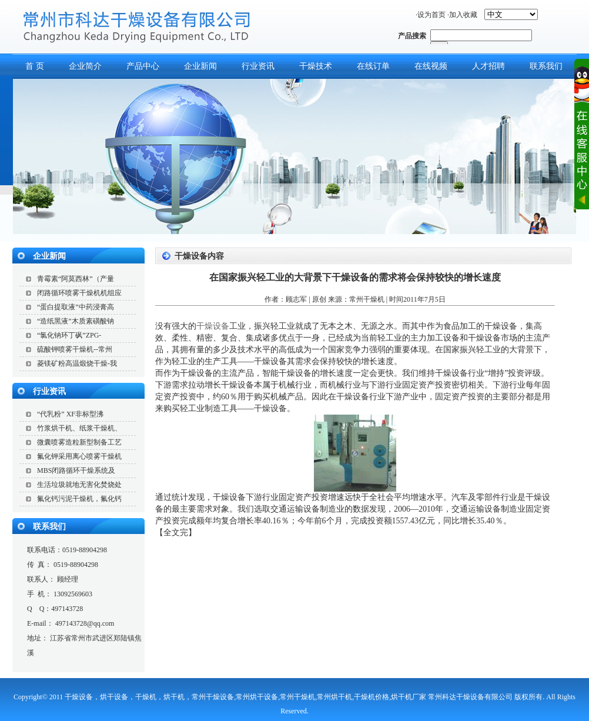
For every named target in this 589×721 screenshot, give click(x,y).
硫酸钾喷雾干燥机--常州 (74, 349)
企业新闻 (200, 66)
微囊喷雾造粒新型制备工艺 (79, 442)
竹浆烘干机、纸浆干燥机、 (79, 428)
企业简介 (85, 66)
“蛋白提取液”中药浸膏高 (75, 307)
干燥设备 (212, 326)
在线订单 (373, 66)
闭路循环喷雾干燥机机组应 (79, 293)
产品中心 (142, 66)
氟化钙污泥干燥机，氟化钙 (79, 499)
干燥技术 (315, 66)
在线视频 (430, 66)
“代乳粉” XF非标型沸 (70, 414)
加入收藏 (463, 15)
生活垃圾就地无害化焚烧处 (79, 484)
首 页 (34, 66)
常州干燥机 (366, 299)
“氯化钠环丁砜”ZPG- (69, 335)
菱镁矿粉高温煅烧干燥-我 (77, 363)
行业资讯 (258, 66)
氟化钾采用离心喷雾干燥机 (79, 456)
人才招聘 (488, 66)
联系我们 (49, 526)
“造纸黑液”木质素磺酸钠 (75, 321)
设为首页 (431, 15)
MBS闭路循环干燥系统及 (76, 470)
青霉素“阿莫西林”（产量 (75, 279)
